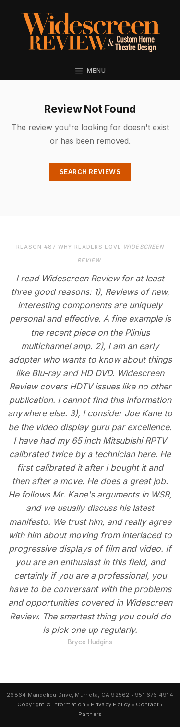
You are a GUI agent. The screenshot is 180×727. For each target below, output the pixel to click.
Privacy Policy (110, 704)
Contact (147, 704)
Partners (90, 714)
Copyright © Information (51, 704)
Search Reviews (90, 172)
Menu (90, 70)
